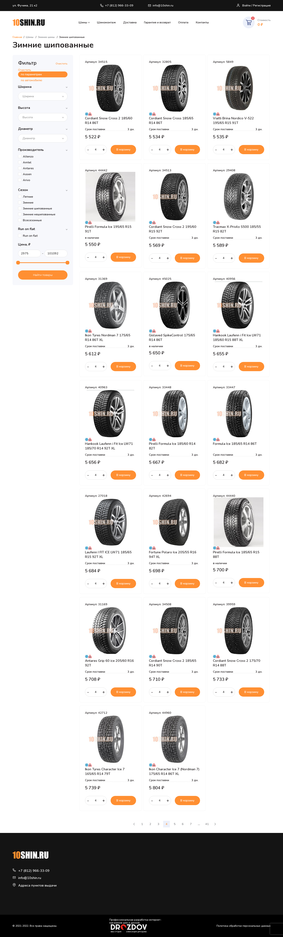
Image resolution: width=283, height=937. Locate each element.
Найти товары (43, 275)
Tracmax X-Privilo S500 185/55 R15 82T (237, 229)
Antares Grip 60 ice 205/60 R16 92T (109, 662)
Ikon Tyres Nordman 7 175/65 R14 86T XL (107, 337)
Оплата (183, 22)
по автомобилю (31, 80)
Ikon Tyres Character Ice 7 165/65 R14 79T (105, 771)
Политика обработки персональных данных (243, 926)
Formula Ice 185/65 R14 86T (235, 444)
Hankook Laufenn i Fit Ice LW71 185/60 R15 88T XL (237, 337)
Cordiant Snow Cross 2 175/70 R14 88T (236, 662)
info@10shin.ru (160, 5)
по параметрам (31, 74)
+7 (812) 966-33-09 (116, 5)
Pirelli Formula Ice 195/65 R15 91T (108, 229)
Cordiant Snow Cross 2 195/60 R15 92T (172, 229)
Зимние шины (46, 37)
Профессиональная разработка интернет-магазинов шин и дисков (135, 925)
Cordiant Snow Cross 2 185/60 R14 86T (108, 120)
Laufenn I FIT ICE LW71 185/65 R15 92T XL (108, 554)
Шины (83, 22)
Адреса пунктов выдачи (37, 885)
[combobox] (42, 96)
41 (207, 824)
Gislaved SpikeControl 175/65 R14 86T (172, 337)
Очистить (61, 63)
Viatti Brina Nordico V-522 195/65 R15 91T (233, 120)
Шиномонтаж (106, 22)
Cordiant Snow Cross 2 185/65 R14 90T (172, 662)
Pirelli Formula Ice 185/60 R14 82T (172, 446)
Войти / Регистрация (253, 5)
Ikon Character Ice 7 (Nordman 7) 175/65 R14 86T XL (174, 771)
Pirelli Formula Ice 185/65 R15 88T (236, 554)
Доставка (130, 22)
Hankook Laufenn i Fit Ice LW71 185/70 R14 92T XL (109, 446)
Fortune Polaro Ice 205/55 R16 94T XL (172, 554)
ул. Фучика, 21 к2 (25, 5)
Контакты (202, 22)
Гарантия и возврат (157, 22)
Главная (17, 37)
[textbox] (29, 96)
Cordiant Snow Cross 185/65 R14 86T (171, 120)
